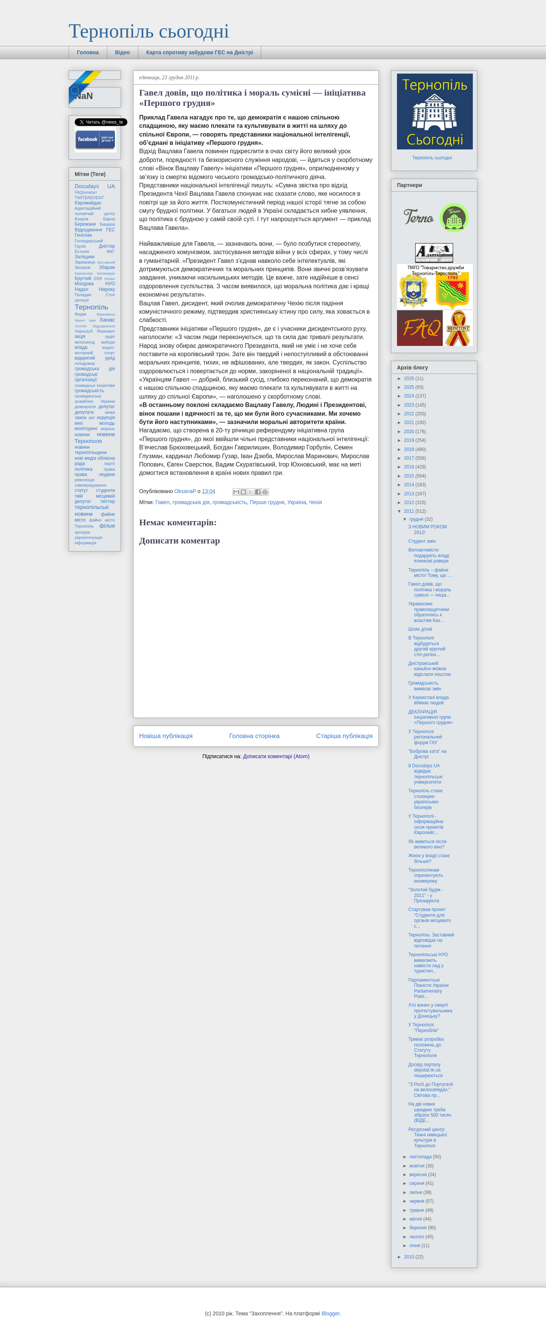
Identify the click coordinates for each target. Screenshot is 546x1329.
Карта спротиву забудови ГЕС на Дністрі (199, 52)
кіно (79, 423)
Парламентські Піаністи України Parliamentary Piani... (428, 988)
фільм (107, 526)
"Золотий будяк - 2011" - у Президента (425, 895)
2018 (410, 449)
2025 (410, 387)
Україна (296, 502)
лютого (417, 1236)
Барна (109, 219)
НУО (110, 283)
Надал (81, 289)
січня (415, 1245)
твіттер (107, 501)
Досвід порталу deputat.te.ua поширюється (425, 1070)
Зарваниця (85, 262)
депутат (107, 406)
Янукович (106, 331)
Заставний (106, 262)
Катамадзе (106, 273)
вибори (108, 342)
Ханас (107, 320)
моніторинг (86, 428)
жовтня (418, 1166)
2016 (410, 467)
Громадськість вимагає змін (424, 685)
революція (84, 480)
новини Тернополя (95, 437)
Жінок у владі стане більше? (429, 858)
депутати (84, 412)
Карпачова (84, 273)
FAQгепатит (86, 192)
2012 (410, 502)
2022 (410, 413)
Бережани (85, 224)
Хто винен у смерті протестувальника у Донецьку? (430, 1010)
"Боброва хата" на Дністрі (427, 754)
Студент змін (422, 541)
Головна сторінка (254, 736)
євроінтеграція (88, 537)
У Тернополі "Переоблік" (423, 1027)
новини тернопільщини (91, 450)
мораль (108, 428)
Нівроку (107, 289)
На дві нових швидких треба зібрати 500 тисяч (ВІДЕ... (429, 1112)
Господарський (89, 241)
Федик (80, 314)
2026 (410, 378)
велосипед (85, 342)
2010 (410, 1257)
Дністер (107, 246)
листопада (421, 1156)
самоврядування (90, 485)
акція (80, 336)
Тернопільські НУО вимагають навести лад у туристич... (428, 963)
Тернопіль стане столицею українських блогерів (425, 799)
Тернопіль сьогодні (149, 31)
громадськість (229, 502)
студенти (105, 490)
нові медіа (85, 458)
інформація (85, 542)
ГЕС (110, 229)
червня (417, 1201)
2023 (410, 405)
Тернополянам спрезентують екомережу (425, 875)
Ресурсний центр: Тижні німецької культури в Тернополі (427, 1137)
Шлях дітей (420, 629)
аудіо (110, 336)
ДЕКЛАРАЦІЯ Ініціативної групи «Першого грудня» (430, 717)
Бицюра (107, 224)
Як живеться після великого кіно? (427, 844)
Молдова (84, 283)
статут (81, 490)
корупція (106, 417)
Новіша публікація (166, 736)
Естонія (82, 251)
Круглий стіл (88, 278)
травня (417, 1210)
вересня (419, 1174)
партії (109, 463)
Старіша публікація (344, 736)
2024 (410, 396)
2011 (410, 511)
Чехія (315, 502)
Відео (122, 52)
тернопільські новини (91, 510)
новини (82, 434)
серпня (417, 1183)
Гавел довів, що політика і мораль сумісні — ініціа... (429, 589)
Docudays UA (95, 186)
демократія (85, 406)
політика (84, 469)
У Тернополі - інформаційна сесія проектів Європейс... (426, 824)
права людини (95, 474)
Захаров (83, 267)
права (109, 469)
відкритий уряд (95, 358)
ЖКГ (111, 251)
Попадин (83, 294)
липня (417, 1192)
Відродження (88, 229)
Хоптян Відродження (95, 326)
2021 (410, 422)
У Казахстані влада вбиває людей (428, 700)
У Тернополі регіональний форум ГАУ (425, 737)
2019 (410, 440)
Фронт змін (85, 320)
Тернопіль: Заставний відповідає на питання (431, 940)
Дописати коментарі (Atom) (276, 756)
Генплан (83, 235)
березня (419, 1227)
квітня (416, 1219)
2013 (410, 493)
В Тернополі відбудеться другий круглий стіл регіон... (427, 646)
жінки (110, 412)
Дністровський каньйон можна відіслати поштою (429, 669)
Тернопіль (91, 307)
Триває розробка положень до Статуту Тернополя (426, 1047)
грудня (417, 519)
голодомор (85, 363)
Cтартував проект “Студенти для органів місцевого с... (429, 917)
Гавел (162, 502)
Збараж (107, 267)
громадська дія (191, 502)
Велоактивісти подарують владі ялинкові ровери (428, 555)
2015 (410, 476)
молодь (107, 423)
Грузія (80, 246)
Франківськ (105, 314)
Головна (88, 52)
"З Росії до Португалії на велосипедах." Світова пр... (430, 1090)
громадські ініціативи (95, 385)
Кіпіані (109, 278)
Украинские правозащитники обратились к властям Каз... (428, 612)
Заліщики (84, 256)
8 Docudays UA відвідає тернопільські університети (425, 774)
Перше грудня (267, 502)
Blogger (330, 1313)
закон (80, 417)
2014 (410, 484)
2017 (410, 458)
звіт (91, 417)
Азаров (81, 219)
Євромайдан (88, 203)
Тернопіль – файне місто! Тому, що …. (430, 572)
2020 (410, 431)
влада (81, 347)
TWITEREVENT (89, 197)
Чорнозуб (84, 331)
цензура (82, 532)
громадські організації (86, 377)
